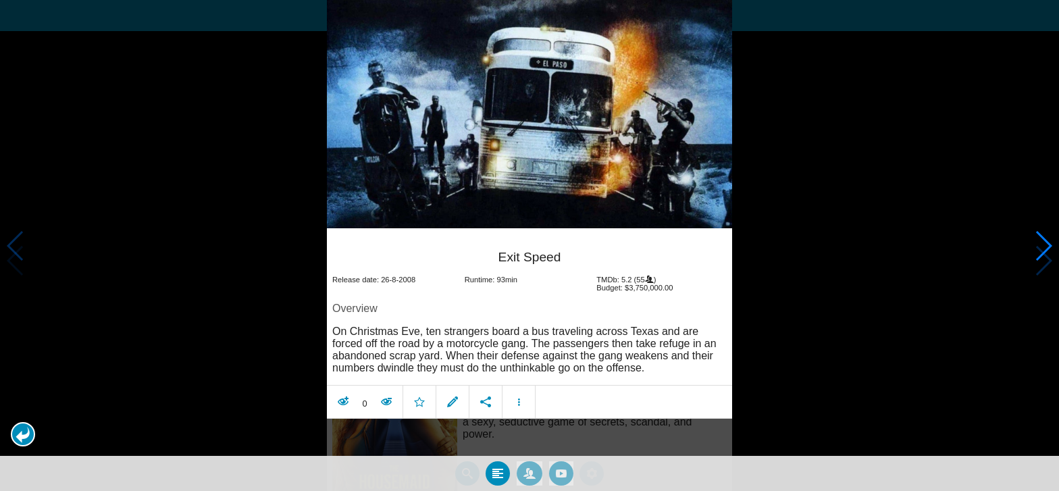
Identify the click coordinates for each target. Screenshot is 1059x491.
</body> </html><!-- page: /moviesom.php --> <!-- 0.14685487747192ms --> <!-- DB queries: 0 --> (529, 245)
